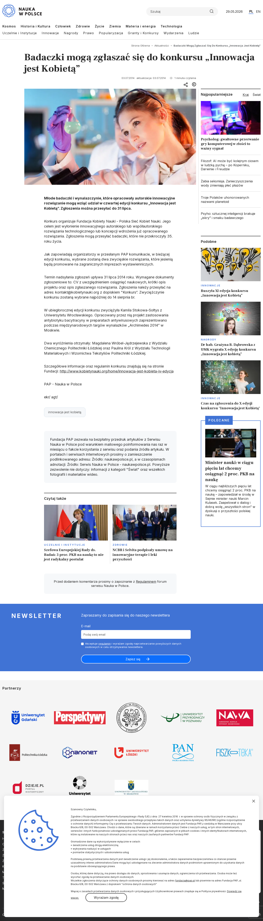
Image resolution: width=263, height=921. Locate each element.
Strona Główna (140, 45)
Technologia (171, 26)
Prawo (88, 33)
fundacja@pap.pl (185, 880)
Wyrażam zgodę (106, 898)
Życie (99, 26)
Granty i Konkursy (143, 33)
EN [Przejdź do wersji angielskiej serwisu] (258, 12)
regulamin (104, 643)
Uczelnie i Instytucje (19, 33)
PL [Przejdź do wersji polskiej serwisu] (251, 11)
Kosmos (9, 26)
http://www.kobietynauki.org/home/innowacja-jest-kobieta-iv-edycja (117, 371)
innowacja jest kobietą (64, 412)
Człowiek (63, 26)
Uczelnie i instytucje (64, 544)
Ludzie (193, 33)
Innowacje (50, 33)
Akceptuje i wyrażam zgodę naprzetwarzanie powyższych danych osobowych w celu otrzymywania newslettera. (133, 645)
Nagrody (71, 33)
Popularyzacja (111, 33)
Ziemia (115, 26)
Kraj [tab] (246, 95)
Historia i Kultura (35, 26)
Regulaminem (146, 582)
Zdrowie (83, 26)
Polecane (219, 420)
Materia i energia (141, 26)
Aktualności (161, 45)
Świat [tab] (257, 95)
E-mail (85, 626)
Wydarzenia (174, 33)
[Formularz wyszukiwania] (182, 11)
